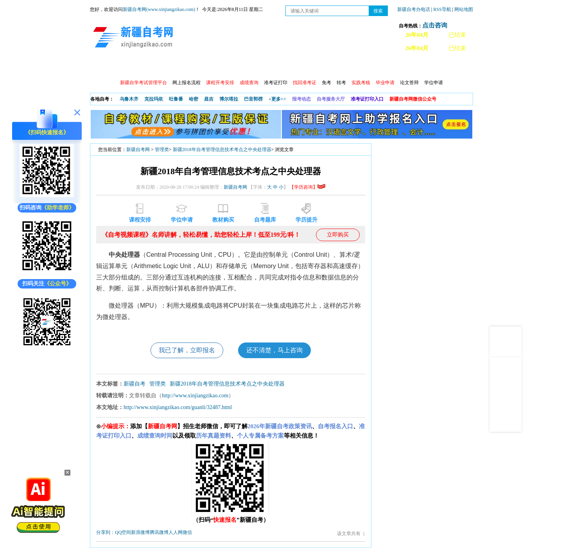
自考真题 (365, 67)
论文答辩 (409, 82)
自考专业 (264, 67)
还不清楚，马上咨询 (274, 350)
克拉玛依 (153, 99)
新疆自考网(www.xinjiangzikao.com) (159, 9)
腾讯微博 (159, 532)
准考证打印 (275, 82)
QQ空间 (123, 532)
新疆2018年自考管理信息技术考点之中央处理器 (222, 149)
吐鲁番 (176, 99)
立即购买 (338, 235)
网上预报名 (434, 67)
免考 (326, 82)
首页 (101, 67)
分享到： (105, 532)
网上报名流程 (186, 82)
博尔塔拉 (228, 99)
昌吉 (208, 99)
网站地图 (463, 9)
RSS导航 (442, 9)
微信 (187, 532)
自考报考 (163, 67)
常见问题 (398, 67)
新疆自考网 (138, 149)
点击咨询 (434, 25)
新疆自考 (134, 384)
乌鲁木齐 (129, 99)
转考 (341, 82)
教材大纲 (331, 67)
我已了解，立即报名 (187, 350)
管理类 (162, 149)
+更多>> (277, 99)
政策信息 (129, 67)
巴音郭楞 (253, 99)
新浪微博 (140, 532)
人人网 (176, 532)
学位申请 (433, 82)
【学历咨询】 (307, 187)
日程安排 (197, 67)
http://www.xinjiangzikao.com (195, 395)
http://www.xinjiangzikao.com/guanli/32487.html (178, 407)
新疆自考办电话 (413, 9)
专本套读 (297, 67)
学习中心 (230, 67)
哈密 (193, 99)
